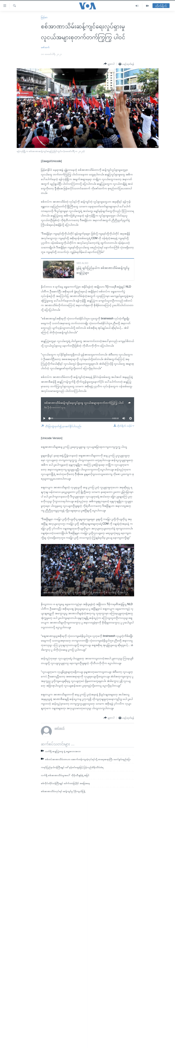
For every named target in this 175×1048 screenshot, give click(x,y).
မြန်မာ (44, 17)
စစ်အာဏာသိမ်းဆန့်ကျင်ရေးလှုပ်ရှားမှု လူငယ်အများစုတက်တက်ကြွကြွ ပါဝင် (84, 402)
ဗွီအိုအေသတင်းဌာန (56, 407)
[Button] (109, 63)
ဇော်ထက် (45, 47)
